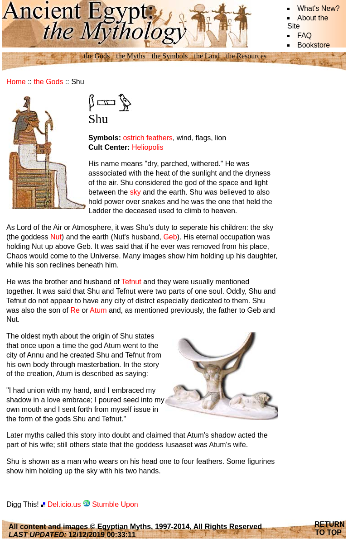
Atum (98, 310)
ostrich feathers (147, 138)
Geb (170, 237)
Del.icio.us (61, 504)
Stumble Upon (110, 504)
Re (74, 310)
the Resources (246, 56)
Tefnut (131, 282)
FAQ (304, 35)
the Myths (130, 56)
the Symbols (170, 56)
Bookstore (313, 45)
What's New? (318, 8)
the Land (206, 56)
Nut (56, 237)
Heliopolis (147, 147)
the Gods (97, 56)
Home (16, 82)
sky (135, 192)
